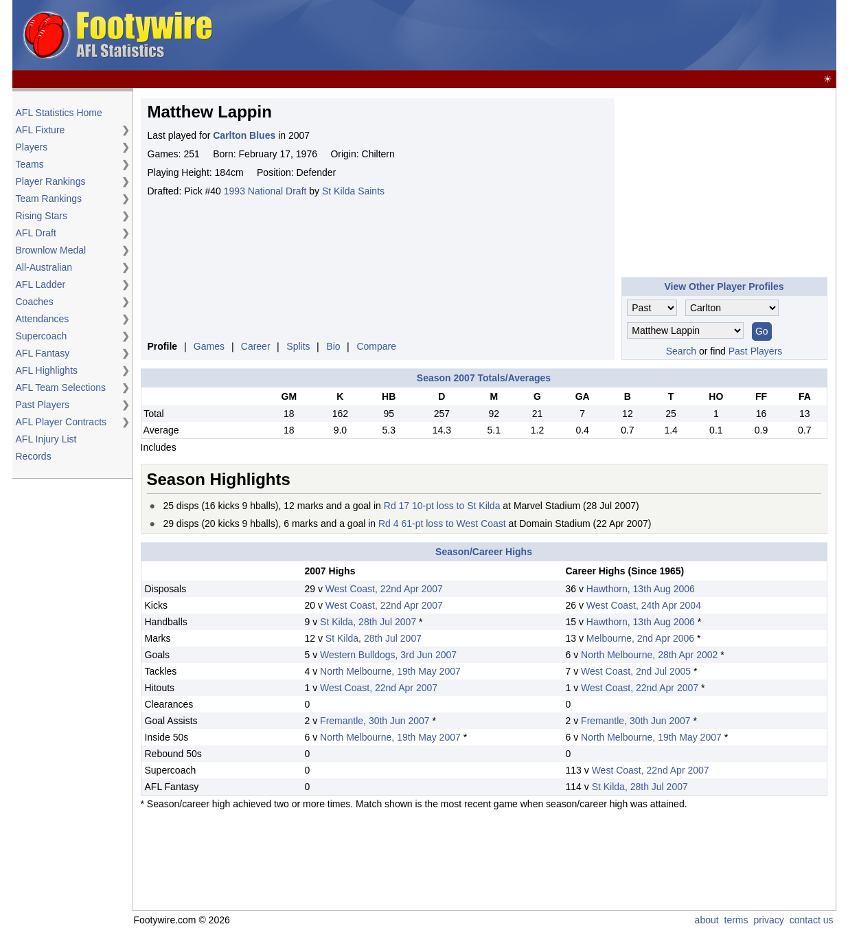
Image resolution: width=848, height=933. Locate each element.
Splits (298, 346)
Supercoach (41, 335)
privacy (768, 919)
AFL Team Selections (61, 387)
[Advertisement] (584, 36)
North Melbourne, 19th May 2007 (390, 671)
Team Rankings (49, 198)
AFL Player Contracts (61, 421)
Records (33, 456)
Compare (376, 346)
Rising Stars (41, 215)
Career (256, 346)
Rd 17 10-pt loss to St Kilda (442, 505)
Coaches (35, 301)
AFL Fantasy (43, 353)
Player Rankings (51, 181)
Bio (333, 346)
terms (736, 919)
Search (681, 351)
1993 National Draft (265, 191)
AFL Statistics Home (59, 112)
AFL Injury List (46, 439)
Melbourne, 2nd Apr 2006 (640, 638)
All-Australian (44, 267)
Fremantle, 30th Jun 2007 (375, 720)
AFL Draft (36, 232)
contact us (812, 919)
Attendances (42, 318)
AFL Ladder (41, 284)
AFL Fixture (40, 129)
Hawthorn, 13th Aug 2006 (640, 588)
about (707, 919)
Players (32, 147)
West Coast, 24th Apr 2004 (643, 605)
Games (209, 346)
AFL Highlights (47, 370)
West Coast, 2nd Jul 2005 (636, 671)
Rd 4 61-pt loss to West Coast (442, 523)
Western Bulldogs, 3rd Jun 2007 (388, 654)
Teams (30, 164)
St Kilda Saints (353, 191)
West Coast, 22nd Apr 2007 (384, 588)
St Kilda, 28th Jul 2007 (368, 621)
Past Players (43, 404)
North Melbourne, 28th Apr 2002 (649, 654)
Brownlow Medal (51, 250)
